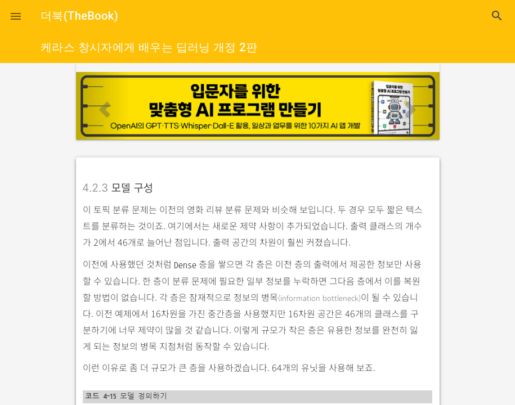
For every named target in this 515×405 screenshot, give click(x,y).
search (497, 15)
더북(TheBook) (79, 15)
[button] (15, 15)
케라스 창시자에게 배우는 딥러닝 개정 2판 (149, 47)
